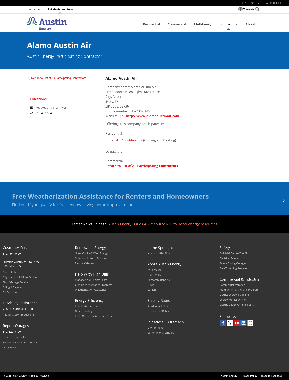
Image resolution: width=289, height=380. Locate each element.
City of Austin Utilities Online (20, 277)
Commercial (177, 24)
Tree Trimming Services (233, 268)
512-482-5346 (41, 113)
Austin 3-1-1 (273, 3)
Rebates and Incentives (51, 107)
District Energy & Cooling (234, 294)
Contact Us (9, 272)
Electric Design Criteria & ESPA (237, 304)
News (150, 285)
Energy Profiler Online (233, 299)
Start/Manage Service (15, 282)
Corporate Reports (158, 280)
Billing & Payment (13, 287)
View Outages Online (15, 337)
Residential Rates (157, 306)
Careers (151, 289)
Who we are (154, 269)
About (250, 24)
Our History (154, 275)
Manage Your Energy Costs (91, 280)
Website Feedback (271, 376)
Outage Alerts (11, 347)
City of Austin (250, 3)
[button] (257, 10)
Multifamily (202, 24)
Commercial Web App (232, 285)
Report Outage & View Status (20, 342)
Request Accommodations (18, 314)
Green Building (84, 311)
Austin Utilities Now (159, 253)
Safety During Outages (233, 263)
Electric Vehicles (84, 263)
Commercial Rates (158, 311)
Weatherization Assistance (90, 289)
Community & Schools (160, 332)
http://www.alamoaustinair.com (152, 116)
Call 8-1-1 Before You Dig (234, 253)
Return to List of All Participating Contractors (58, 78)
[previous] (5, 200)
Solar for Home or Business (91, 258)
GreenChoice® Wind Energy (91, 253)
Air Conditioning (129, 140)
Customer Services (18, 247)
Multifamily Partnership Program (239, 289)
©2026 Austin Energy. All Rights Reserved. (27, 375)
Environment (155, 327)
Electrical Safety (229, 258)
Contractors (228, 24)
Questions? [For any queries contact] (39, 99)
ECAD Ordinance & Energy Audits (94, 316)
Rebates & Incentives (60, 9)
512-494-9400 (12, 253)
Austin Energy (37, 9)
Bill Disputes (10, 292)
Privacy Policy (249, 376)
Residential (151, 24)
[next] (284, 200)
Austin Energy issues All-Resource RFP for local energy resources (162, 224)
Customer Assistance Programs (93, 285)
